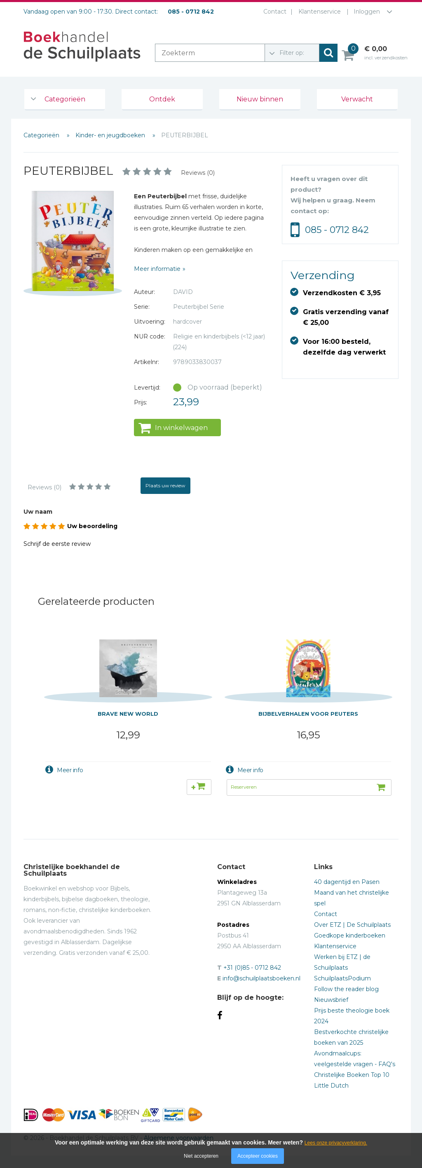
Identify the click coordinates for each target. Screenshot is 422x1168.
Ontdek (162, 99)
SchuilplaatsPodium (342, 978)
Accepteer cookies (257, 1156)
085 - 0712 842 (337, 229)
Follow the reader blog (346, 989)
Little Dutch (331, 1085)
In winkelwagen (181, 428)
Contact (274, 11)
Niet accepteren (201, 1156)
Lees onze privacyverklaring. (336, 1143)
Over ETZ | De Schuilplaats (352, 924)
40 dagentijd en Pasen (347, 882)
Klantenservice (319, 11)
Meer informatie (157, 269)
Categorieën (65, 99)
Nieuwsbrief (331, 999)
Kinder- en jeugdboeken (111, 135)
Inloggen (367, 11)
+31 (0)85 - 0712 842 (252, 967)
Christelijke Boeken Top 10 (351, 1075)
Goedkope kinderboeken (349, 935)
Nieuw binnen (260, 99)
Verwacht (357, 99)
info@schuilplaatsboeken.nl (261, 978)
